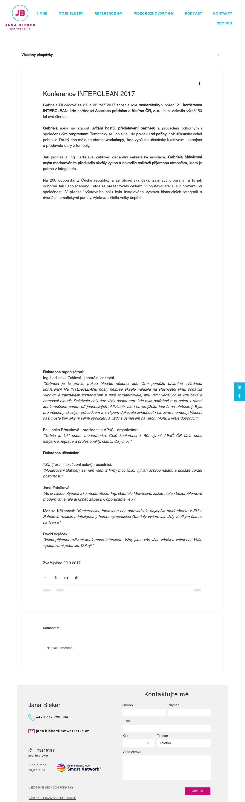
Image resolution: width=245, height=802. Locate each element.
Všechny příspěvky (37, 55)
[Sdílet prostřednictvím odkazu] (77, 577)
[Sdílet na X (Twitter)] (56, 577)
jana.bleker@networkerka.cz (62, 731)
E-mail (127, 721)
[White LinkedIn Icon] (239, 387)
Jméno (127, 705)
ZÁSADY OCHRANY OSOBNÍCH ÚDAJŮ (52, 798)
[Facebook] (239, 395)
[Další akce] (199, 83)
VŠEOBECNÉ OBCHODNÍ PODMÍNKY (51, 788)
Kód (125, 735)
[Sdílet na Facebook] (45, 577)
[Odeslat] (197, 791)
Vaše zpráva (131, 752)
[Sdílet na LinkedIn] (66, 577)
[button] (218, 55)
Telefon (162, 735)
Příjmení (174, 705)
